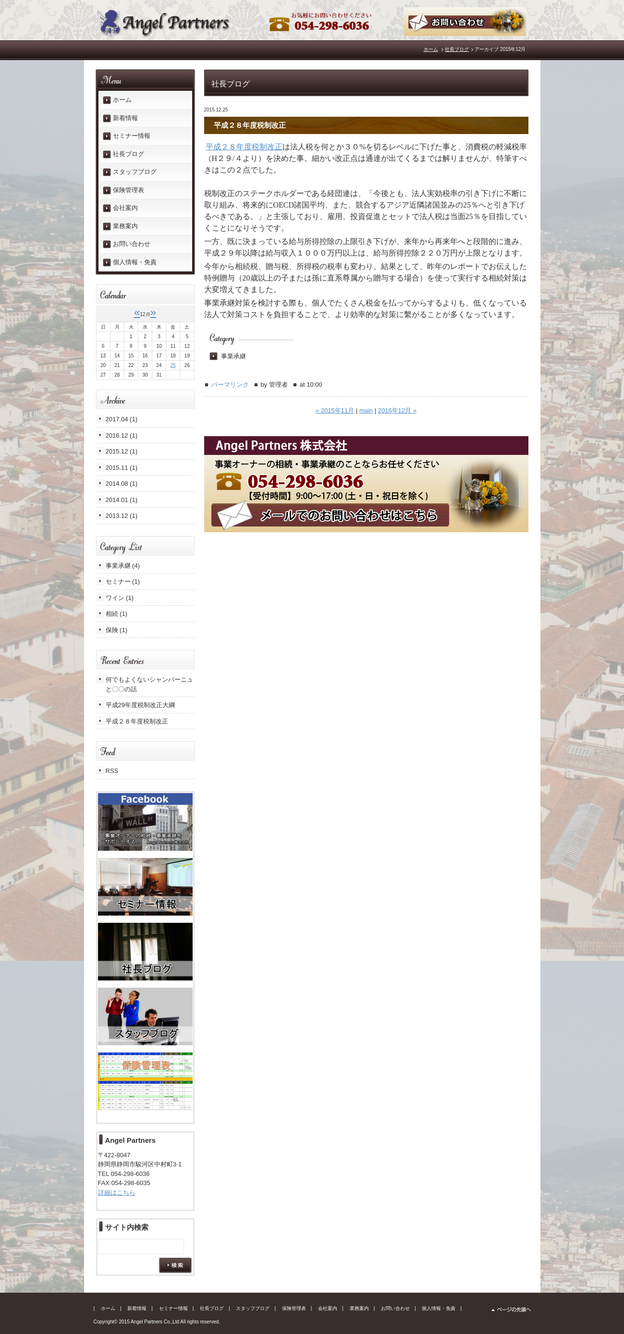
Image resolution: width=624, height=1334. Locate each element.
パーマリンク (230, 384)
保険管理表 (128, 190)
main (366, 410)
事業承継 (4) (123, 565)
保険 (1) (117, 630)
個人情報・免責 (135, 262)
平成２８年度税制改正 (244, 147)
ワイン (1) (120, 597)
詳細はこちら (116, 1192)
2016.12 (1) (122, 435)
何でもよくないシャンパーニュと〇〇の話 (149, 684)
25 (173, 365)
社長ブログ (457, 49)
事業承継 (233, 356)
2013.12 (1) (122, 515)
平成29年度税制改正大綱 (140, 705)
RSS (112, 770)
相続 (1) (117, 613)
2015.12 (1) (122, 451)
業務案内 (125, 226)
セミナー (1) (123, 581)
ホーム (431, 49)
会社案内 (125, 207)
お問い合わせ (131, 243)
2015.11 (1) (122, 467)
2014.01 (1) (122, 499)
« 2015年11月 (335, 410)
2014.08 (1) (122, 483)
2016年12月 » (397, 410)
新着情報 (125, 118)
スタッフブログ (135, 171)
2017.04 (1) (122, 419)
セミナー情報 (131, 135)
